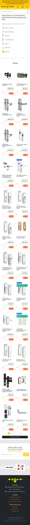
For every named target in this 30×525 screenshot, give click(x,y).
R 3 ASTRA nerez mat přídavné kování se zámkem (21, 299)
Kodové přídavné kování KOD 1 (7, 421)
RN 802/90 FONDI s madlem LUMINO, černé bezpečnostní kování (7, 390)
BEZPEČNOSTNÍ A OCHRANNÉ (18, 23)
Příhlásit (26, 454)
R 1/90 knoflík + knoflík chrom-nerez (22, 145)
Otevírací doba (15, 509)
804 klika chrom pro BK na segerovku (22, 421)
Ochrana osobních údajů (15, 451)
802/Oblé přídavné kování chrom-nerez (21, 360)
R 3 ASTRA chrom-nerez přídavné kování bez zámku (22, 268)
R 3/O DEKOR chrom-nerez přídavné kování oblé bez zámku (7, 268)
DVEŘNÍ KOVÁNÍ (7, 23)
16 (20, 433)
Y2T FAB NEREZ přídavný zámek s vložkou (22, 85)
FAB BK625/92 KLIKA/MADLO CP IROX (7, 114)
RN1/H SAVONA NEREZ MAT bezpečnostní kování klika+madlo (7, 176)
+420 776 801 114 (16, 489)
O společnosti (15, 511)
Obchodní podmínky (15, 497)
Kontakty (15, 507)
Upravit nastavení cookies (15, 519)
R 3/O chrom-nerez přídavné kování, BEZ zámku (21, 207)
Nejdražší (21, 58)
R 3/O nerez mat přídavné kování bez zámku (6, 238)
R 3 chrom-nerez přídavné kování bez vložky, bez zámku (6, 207)
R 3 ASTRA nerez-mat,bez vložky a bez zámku (7, 299)
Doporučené (5, 58)
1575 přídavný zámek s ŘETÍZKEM (7, 85)
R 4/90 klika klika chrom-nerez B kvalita (22, 176)
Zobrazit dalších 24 (15, 437)
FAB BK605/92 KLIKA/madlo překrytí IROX (7, 145)
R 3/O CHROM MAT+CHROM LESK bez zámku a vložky (22, 330)
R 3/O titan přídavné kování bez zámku (21, 237)
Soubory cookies (15, 499)
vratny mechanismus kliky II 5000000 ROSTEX (22, 390)
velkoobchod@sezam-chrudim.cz (16, 491)
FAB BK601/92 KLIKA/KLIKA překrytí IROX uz (21, 115)
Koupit (11, 93)
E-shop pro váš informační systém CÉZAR (15, 521)
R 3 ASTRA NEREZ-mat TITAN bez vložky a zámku (7, 330)
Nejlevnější (14, 58)
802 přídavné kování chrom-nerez (6, 360)
